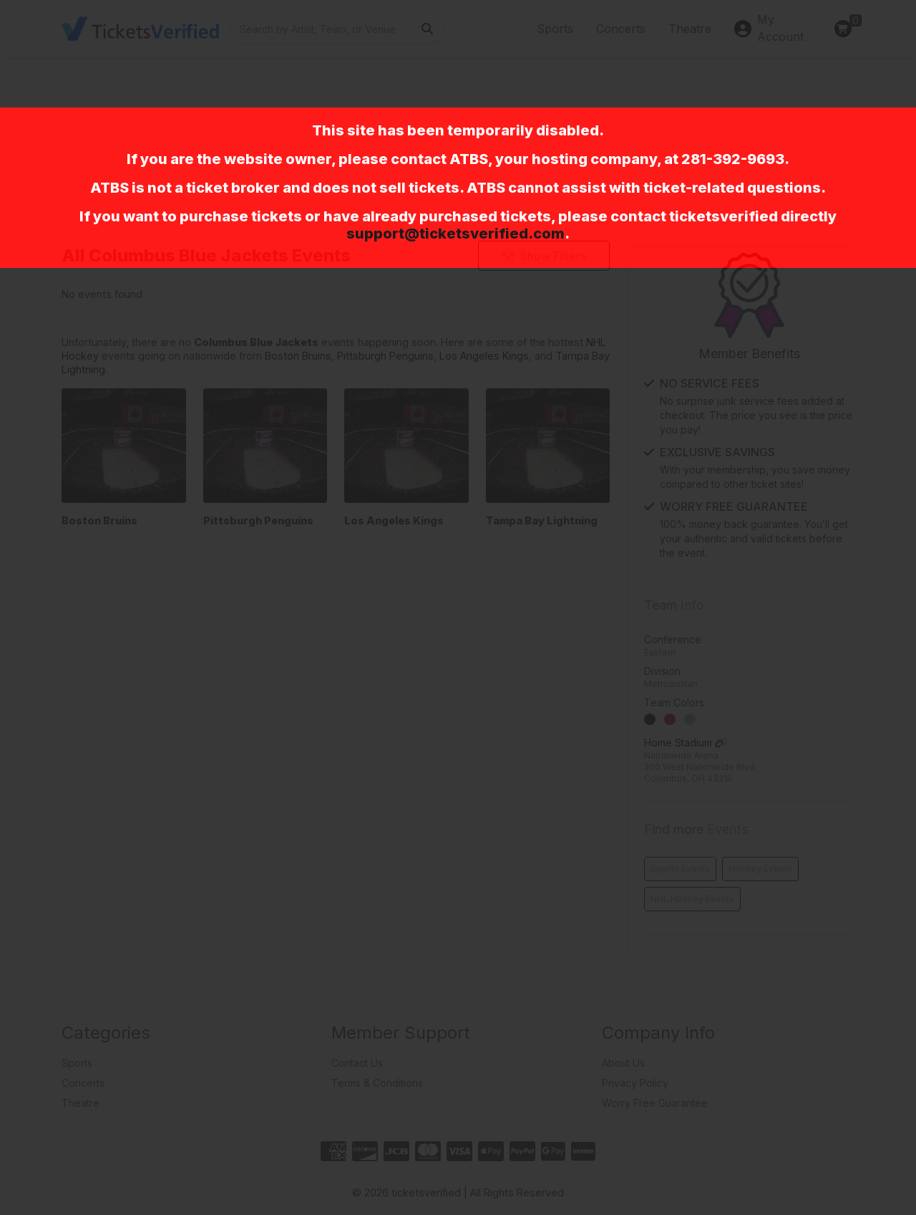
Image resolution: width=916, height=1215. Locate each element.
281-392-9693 (732, 159)
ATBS (468, 159)
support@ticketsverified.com (455, 233)
